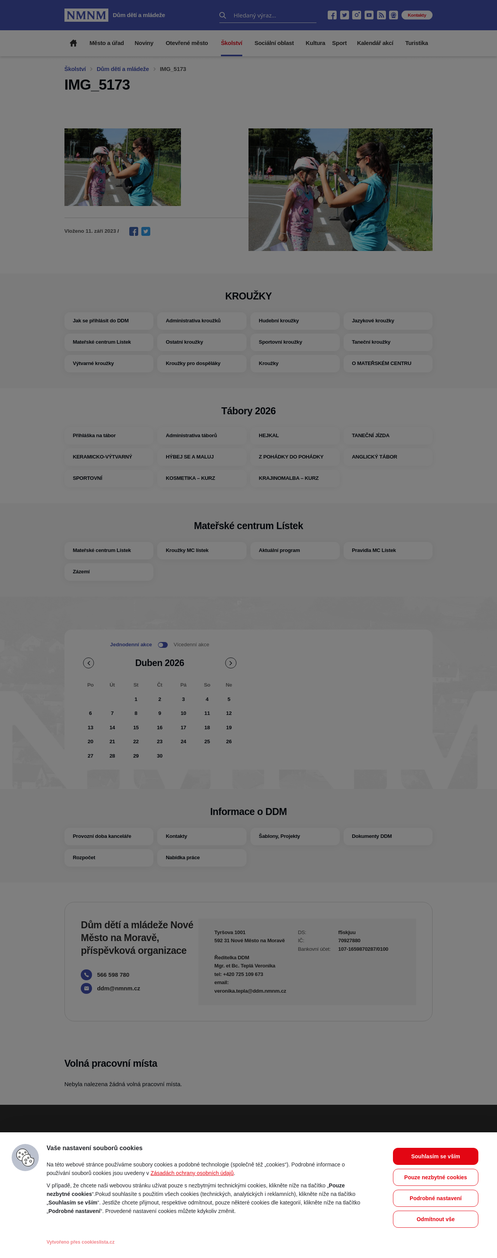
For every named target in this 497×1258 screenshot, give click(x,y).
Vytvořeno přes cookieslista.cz (81, 1242)
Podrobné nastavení (436, 1198)
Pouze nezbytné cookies (435, 1177)
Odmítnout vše (436, 1219)
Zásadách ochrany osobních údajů (192, 1173)
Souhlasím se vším (435, 1156)
